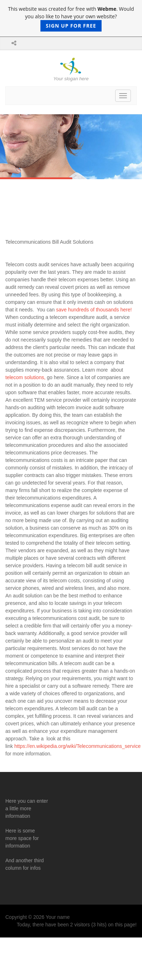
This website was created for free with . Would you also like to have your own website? (71, 18)
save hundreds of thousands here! (94, 309)
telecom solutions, (25, 377)
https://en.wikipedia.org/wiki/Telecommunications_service (77, 746)
